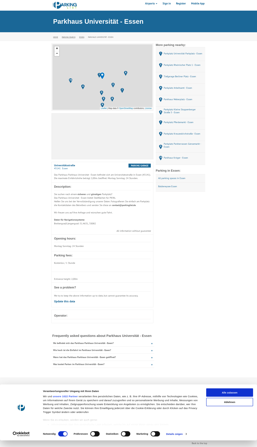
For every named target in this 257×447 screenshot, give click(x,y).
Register (181, 3)
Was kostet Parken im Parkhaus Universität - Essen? (78, 364)
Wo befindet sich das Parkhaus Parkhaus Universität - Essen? (83, 343)
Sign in (167, 3)
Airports (151, 3)
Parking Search (68, 37)
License (148, 108)
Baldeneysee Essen (167, 186)
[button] (102, 76)
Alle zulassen (229, 399)
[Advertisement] (102, 136)
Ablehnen (229, 408)
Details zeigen (174, 440)
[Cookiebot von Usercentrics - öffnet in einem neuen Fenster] (21, 440)
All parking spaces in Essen (171, 178)
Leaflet (104, 108)
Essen (81, 37)
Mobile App (198, 3)
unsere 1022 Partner (65, 403)
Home (55, 37)
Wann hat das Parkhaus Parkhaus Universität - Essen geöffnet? (84, 357)
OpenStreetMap (126, 108)
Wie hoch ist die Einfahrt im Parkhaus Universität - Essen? (82, 350)
